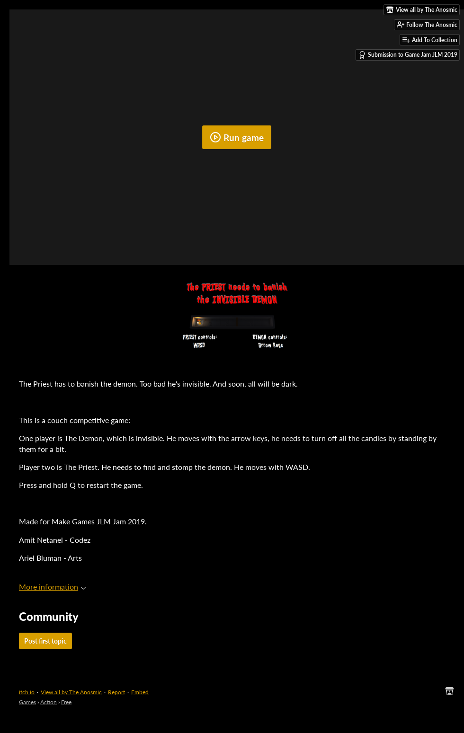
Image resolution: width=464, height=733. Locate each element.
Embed (140, 692)
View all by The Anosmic (71, 692)
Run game (237, 137)
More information (52, 586)
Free (66, 702)
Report (116, 692)
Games (27, 702)
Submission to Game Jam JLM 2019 (407, 55)
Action (48, 702)
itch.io (27, 692)
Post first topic (45, 641)
